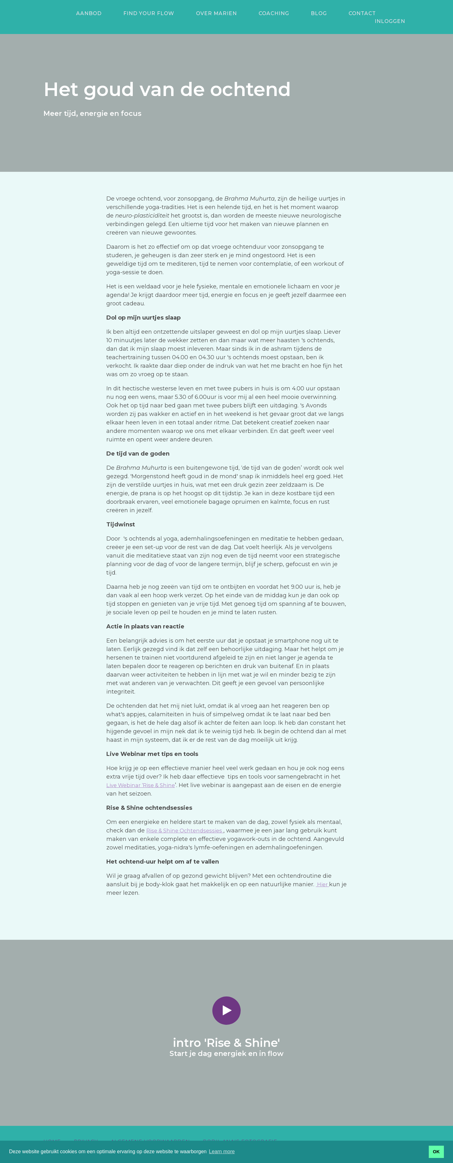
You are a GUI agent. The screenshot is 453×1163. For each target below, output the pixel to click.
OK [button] (436, 1151)
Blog (279, 13)
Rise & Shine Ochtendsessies (187, 823)
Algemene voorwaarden (150, 1134)
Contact (313, 13)
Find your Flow (135, 13)
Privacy (86, 1134)
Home (52, 1134)
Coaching (243, 13)
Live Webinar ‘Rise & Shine (143, 777)
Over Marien (194, 13)
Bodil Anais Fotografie (240, 1134)
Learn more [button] (222, 1151)
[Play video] (226, 1003)
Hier (323, 876)
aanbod (84, 13)
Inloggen (394, 13)
